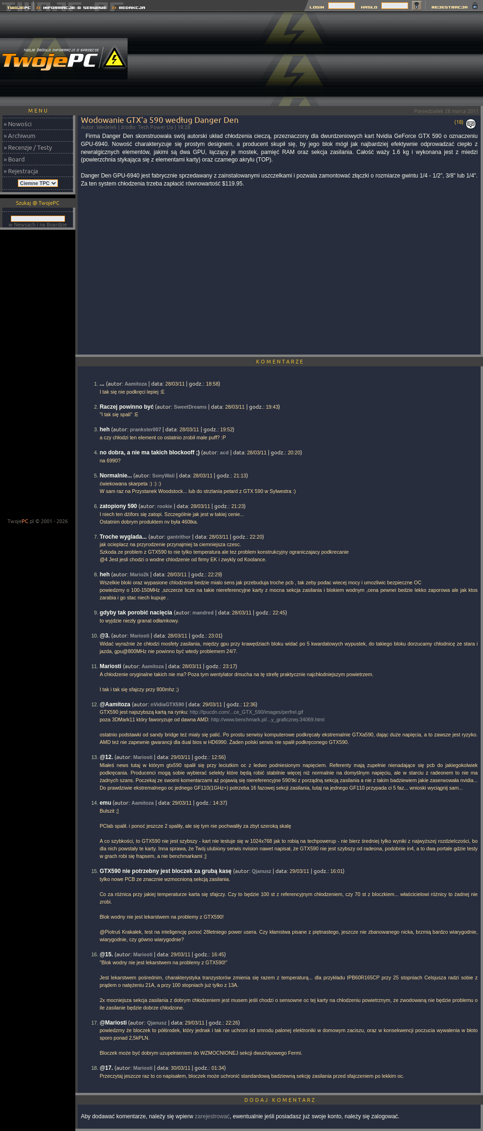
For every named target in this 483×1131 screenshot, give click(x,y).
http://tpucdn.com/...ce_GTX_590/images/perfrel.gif (246, 712)
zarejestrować (212, 1116)
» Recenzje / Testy (28, 147)
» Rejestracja (21, 171)
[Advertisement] (426, 59)
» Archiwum (19, 135)
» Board (14, 159)
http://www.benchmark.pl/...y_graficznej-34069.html (267, 719)
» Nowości (18, 124)
